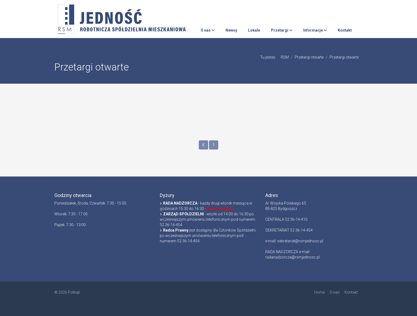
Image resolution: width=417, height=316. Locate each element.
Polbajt (74, 292)
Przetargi (281, 30)
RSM (285, 57)
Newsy (231, 30)
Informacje (315, 30)
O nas (208, 30)
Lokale (254, 30)
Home (319, 292)
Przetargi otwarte (309, 57)
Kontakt (345, 30)
